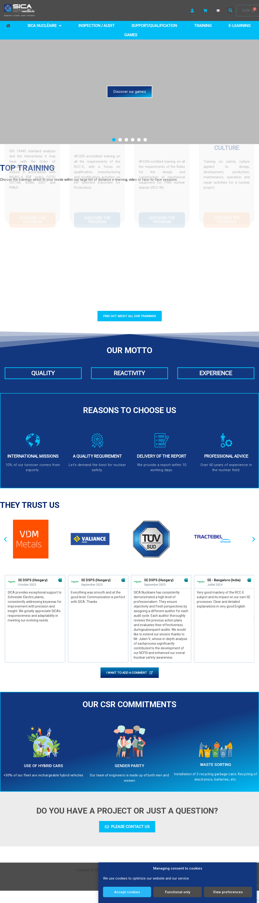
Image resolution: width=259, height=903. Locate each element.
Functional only (177, 892)
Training (203, 25)
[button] (230, 10)
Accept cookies (127, 892)
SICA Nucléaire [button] (44, 25)
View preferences (228, 892)
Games (130, 35)
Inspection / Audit (96, 25)
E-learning (240, 25)
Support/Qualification (154, 25)
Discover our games (129, 91)
